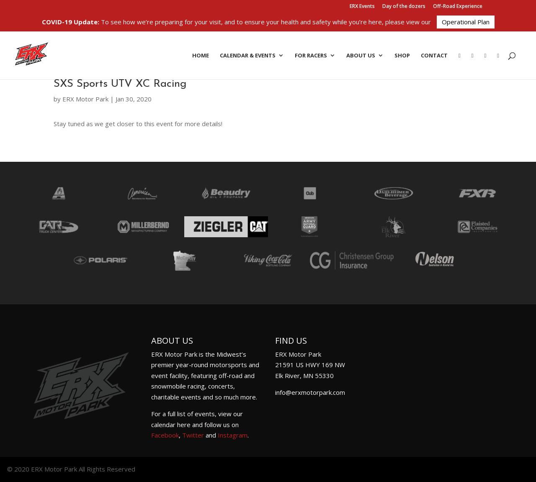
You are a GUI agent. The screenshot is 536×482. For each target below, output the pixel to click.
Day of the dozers (403, 7)
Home (200, 55)
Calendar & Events (248, 55)
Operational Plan (466, 22)
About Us (360, 55)
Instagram (232, 435)
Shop (402, 55)
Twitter (193, 435)
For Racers (311, 55)
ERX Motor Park (85, 99)
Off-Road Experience (457, 7)
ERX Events (362, 7)
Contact (434, 55)
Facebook (165, 435)
